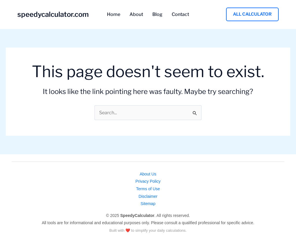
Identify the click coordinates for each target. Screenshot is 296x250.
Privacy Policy (147, 181)
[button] (252, 14)
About (136, 14)
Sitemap (147, 203)
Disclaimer (147, 196)
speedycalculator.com (53, 14)
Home (113, 14)
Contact (180, 14)
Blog (157, 14)
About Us (148, 174)
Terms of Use (148, 188)
